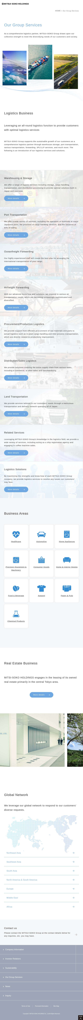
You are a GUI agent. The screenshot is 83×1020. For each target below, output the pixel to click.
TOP (80, 1017)
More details (39, 695)
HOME (58, 11)
